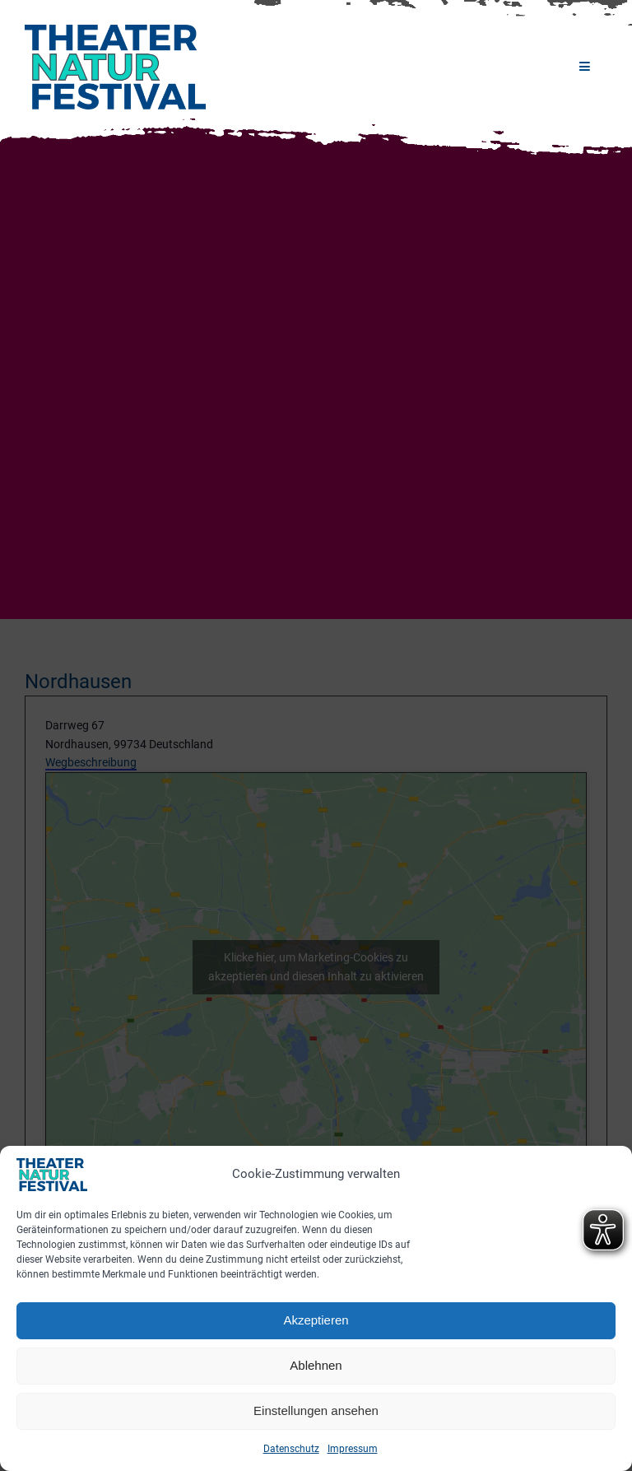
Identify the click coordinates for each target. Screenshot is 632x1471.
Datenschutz (291, 1449)
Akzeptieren (315, 1320)
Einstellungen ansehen (316, 1410)
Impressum (353, 1449)
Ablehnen (316, 1365)
